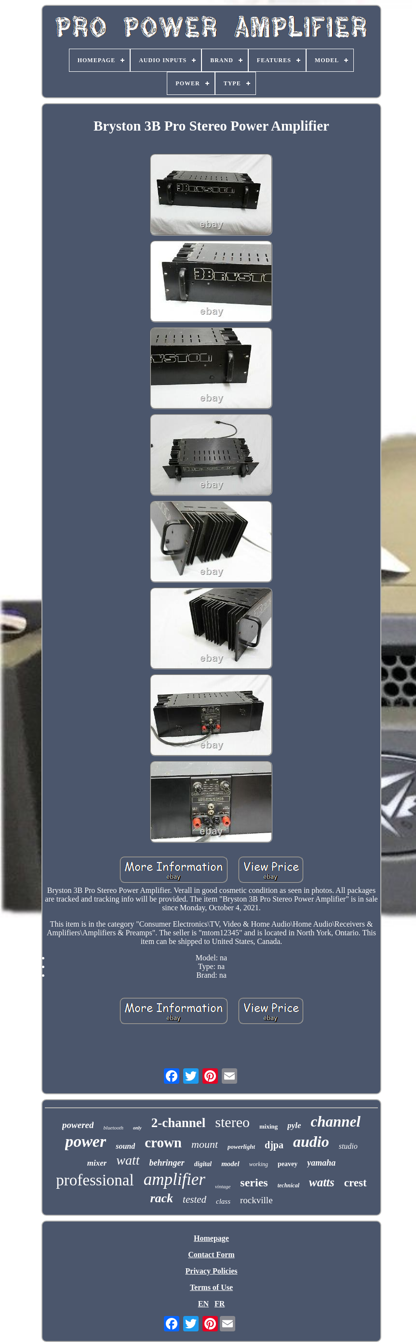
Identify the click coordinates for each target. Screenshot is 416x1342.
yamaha (321, 1163)
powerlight (241, 1146)
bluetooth (113, 1127)
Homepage (211, 1238)
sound (125, 1146)
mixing (268, 1126)
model (230, 1164)
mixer (97, 1163)
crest (355, 1183)
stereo (232, 1122)
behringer (167, 1163)
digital (203, 1164)
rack (161, 1198)
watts (322, 1182)
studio (348, 1146)
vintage (222, 1186)
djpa (274, 1145)
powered (78, 1125)
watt (127, 1160)
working (258, 1164)
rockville (256, 1200)
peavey (287, 1164)
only (137, 1127)
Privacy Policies (212, 1271)
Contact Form (211, 1254)
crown (163, 1142)
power (85, 1141)
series (254, 1182)
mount (204, 1144)
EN (203, 1304)
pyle (294, 1125)
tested (194, 1199)
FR (220, 1304)
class (223, 1201)
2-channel (178, 1123)
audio (311, 1141)
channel (336, 1121)
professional (95, 1180)
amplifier (174, 1179)
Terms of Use (211, 1287)
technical (288, 1185)
